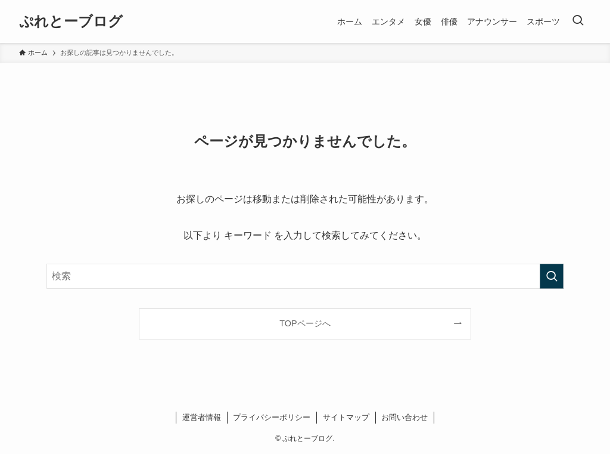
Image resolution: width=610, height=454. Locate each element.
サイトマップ (346, 417)
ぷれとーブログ (71, 21)
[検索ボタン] (578, 21)
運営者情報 (201, 417)
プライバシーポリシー (271, 417)
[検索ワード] (305, 276)
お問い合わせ (404, 417)
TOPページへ (304, 323)
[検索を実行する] (552, 276)
